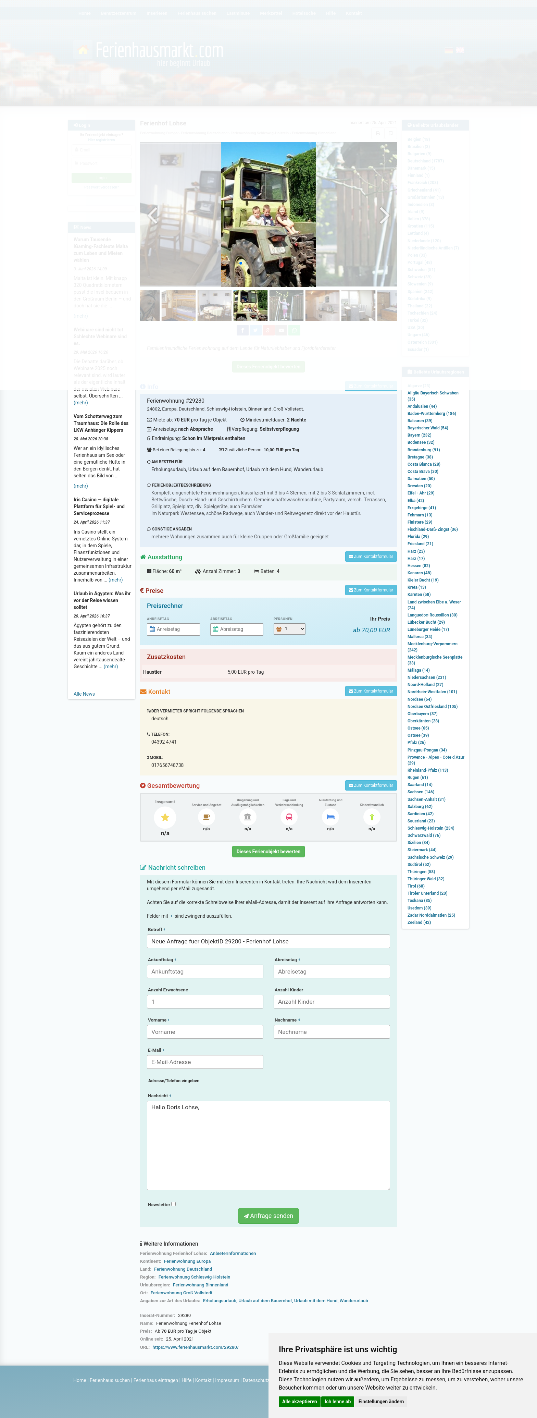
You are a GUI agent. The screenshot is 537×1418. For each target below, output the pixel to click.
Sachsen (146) (421, 792)
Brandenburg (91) (424, 450)
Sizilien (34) (419, 842)
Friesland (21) (420, 543)
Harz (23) (416, 551)
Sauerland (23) (421, 821)
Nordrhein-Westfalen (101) (432, 691)
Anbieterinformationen (233, 1253)
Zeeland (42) (419, 922)
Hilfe (186, 1380)
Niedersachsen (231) (427, 677)
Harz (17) (416, 558)
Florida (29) (418, 536)
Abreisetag (221, 619)
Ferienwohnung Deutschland (183, 1269)
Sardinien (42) (421, 813)
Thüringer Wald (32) (426, 879)
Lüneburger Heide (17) (428, 629)
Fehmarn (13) (420, 515)
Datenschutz (256, 1380)
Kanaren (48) (420, 573)
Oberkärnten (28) (423, 721)
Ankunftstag (162, 959)
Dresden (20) (420, 486)
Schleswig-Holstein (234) (431, 828)
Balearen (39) (420, 420)
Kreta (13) (417, 587)
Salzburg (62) (420, 806)
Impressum (227, 1380)
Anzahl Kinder (289, 989)
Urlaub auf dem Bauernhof (265, 1300)
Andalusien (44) (422, 406)
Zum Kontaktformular (371, 556)
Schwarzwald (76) (424, 835)
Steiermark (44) (422, 849)
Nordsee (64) (420, 699)
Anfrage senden (268, 1215)
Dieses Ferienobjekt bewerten (269, 851)
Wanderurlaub (354, 1300)
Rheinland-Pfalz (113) (428, 770)
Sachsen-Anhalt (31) (427, 799)
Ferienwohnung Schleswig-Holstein (194, 1277)
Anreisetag (158, 619)
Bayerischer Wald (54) (428, 428)
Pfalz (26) (417, 742)
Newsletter (162, 1204)
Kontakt (203, 1380)
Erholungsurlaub (219, 1300)
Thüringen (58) (421, 871)
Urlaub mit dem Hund (315, 1300)
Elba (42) (416, 500)
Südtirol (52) (419, 864)
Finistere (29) (420, 522)
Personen (283, 619)
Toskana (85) (420, 900)
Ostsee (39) (418, 735)
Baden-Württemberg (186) (432, 413)
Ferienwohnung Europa (187, 1261)
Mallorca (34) (420, 636)
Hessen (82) (419, 565)
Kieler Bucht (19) (423, 580)
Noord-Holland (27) (425, 684)
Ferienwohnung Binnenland (200, 1284)
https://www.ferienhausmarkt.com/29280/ (195, 1347)
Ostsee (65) (418, 728)
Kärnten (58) (419, 594)
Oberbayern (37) (423, 713)
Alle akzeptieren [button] (299, 1401)
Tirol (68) (416, 886)
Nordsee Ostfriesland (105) (433, 706)
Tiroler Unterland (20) (427, 893)
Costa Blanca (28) (424, 464)
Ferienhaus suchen (110, 1380)
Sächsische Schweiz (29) (431, 857)
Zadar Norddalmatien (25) (431, 915)
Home (79, 1380)
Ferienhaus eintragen (156, 1380)
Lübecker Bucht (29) (426, 622)
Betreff (156, 929)
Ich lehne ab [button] (338, 1401)
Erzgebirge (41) (422, 507)
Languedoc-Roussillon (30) (433, 615)
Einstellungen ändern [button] (381, 1401)
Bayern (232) (420, 435)
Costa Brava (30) (423, 471)
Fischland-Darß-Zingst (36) (433, 529)
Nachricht (159, 1095)
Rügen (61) (418, 777)
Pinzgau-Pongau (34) (427, 750)
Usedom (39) (420, 908)
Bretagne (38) (420, 457)
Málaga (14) (419, 670)
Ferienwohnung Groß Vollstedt (182, 1292)
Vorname (158, 1020)
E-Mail (156, 1050)
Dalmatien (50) (421, 478)
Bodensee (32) (421, 442)
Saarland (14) (420, 784)
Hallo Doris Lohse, (268, 1145)
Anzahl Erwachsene (168, 989)
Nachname (287, 1020)
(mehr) (81, 402)
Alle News (84, 694)
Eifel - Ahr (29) (421, 493)
